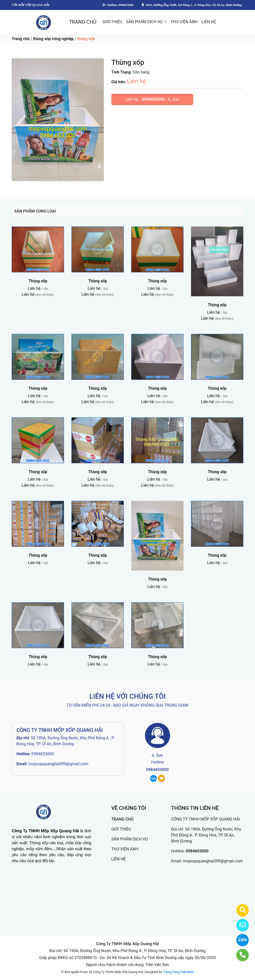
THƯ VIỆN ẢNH (184, 21)
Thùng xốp (37, 281)
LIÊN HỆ (208, 21)
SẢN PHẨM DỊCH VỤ (145, 21)
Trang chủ (20, 38)
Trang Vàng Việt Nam (178, 972)
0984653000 (153, 99)
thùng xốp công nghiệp (53, 38)
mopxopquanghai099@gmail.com (58, 763)
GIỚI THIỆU (112, 21)
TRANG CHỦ (82, 22)
